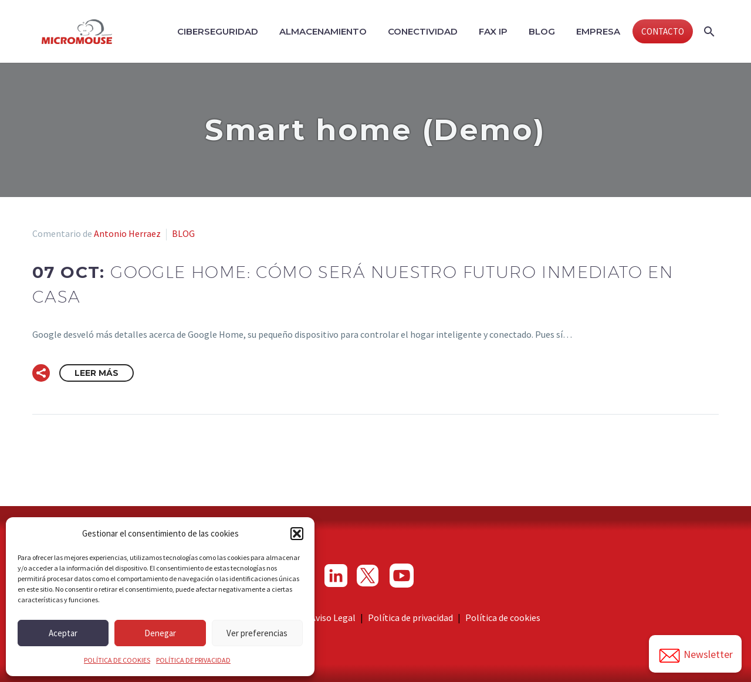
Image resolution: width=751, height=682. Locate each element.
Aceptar (63, 633)
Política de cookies (502, 617)
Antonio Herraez (127, 233)
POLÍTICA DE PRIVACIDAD (193, 660)
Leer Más (97, 373)
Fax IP (493, 31)
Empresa (598, 31)
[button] (297, 534)
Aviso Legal (333, 617)
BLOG (183, 233)
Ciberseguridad (217, 31)
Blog (542, 31)
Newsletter (695, 655)
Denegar (160, 633)
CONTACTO (662, 31)
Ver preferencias (256, 633)
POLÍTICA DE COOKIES (117, 660)
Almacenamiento (323, 31)
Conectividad (423, 31)
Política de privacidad (410, 617)
